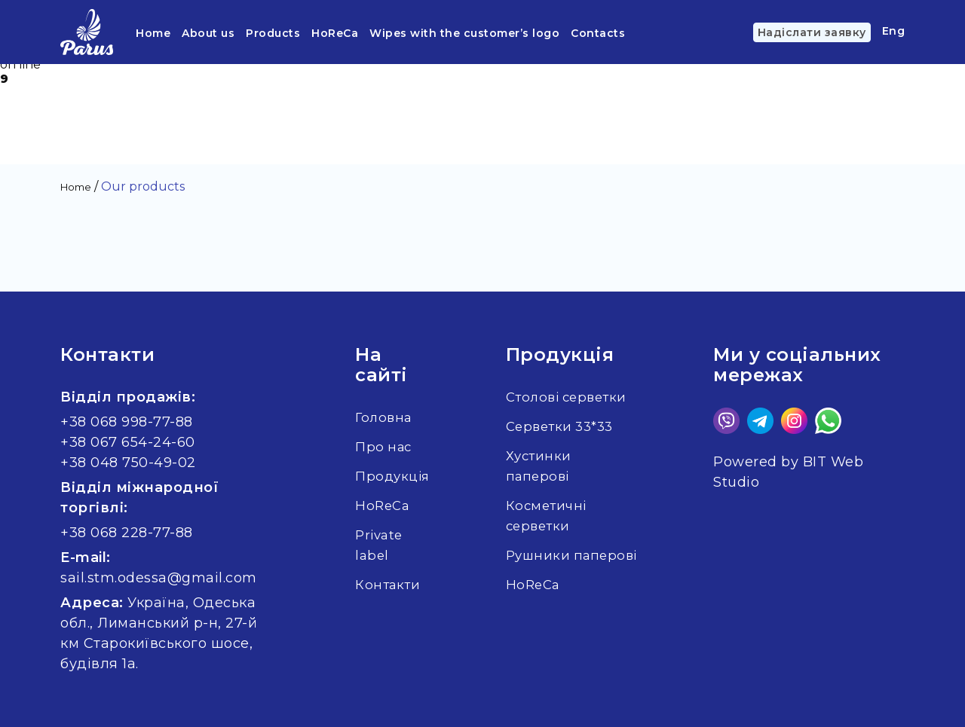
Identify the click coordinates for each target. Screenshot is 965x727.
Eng (893, 31)
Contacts (598, 33)
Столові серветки (573, 397)
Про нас (385, 446)
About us (208, 33)
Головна (385, 417)
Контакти (388, 584)
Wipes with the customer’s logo (464, 33)
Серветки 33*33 (566, 426)
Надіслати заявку (812, 32)
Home (153, 33)
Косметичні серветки (551, 515)
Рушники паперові (543, 565)
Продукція (394, 476)
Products (273, 33)
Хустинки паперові (543, 466)
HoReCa (334, 33)
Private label (380, 545)
